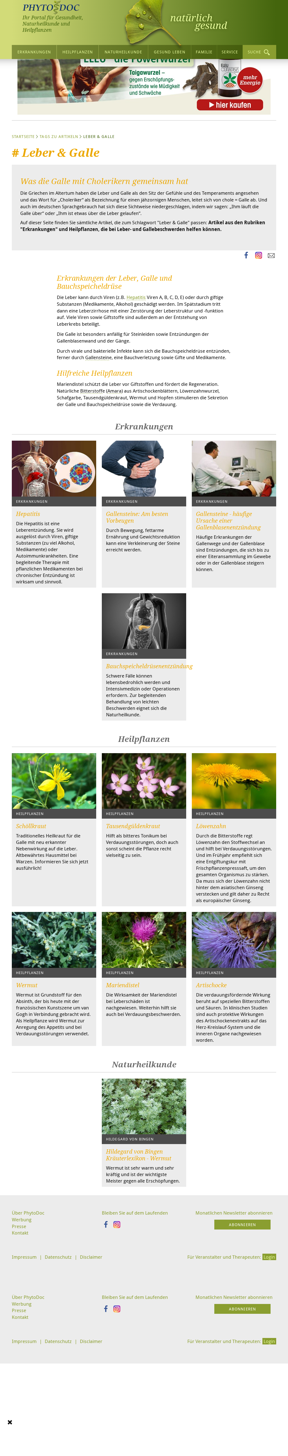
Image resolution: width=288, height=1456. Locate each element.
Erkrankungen (34, 51)
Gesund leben (169, 51)
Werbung (22, 1330)
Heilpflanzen (77, 51)
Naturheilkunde (123, 51)
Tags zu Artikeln (59, 189)
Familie (204, 51)
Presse (19, 1337)
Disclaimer (95, 1368)
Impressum (25, 1368)
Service (230, 51)
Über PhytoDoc (29, 1322)
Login (268, 1368)
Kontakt (20, 1344)
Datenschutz (60, 1368)
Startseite (23, 189)
